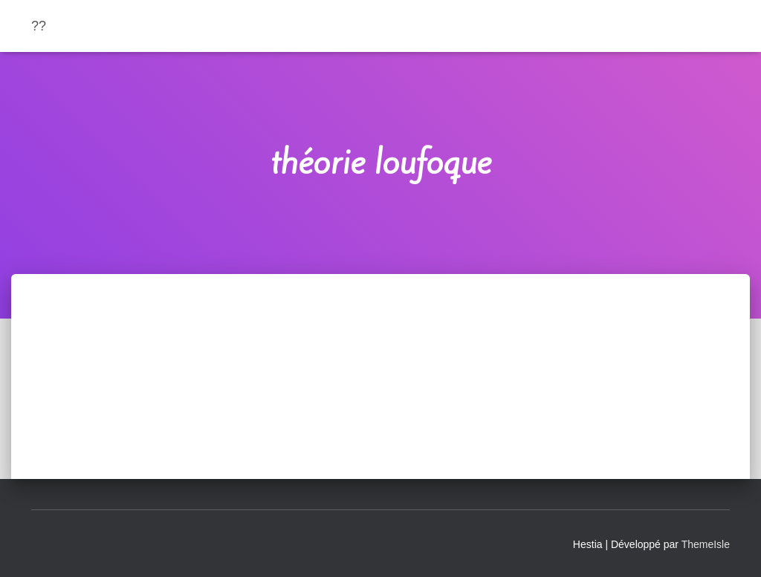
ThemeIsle (705, 544)
